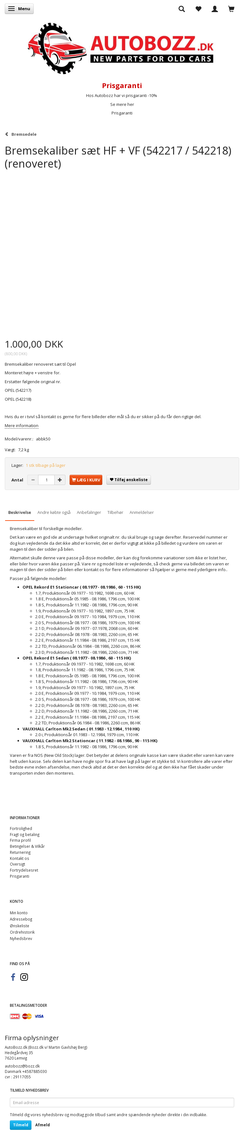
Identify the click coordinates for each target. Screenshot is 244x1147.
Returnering (20, 852)
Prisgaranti (122, 113)
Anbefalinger (89, 512)
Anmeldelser (142, 512)
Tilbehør (115, 512)
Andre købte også (54, 512)
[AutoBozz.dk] (122, 47)
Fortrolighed (21, 828)
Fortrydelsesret (24, 870)
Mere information (21, 425)
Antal (17, 480)
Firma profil (20, 840)
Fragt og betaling (24, 834)
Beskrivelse (19, 512)
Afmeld (42, 1125)
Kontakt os (19, 858)
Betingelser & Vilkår (27, 846)
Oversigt (17, 864)
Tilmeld (20, 1125)
